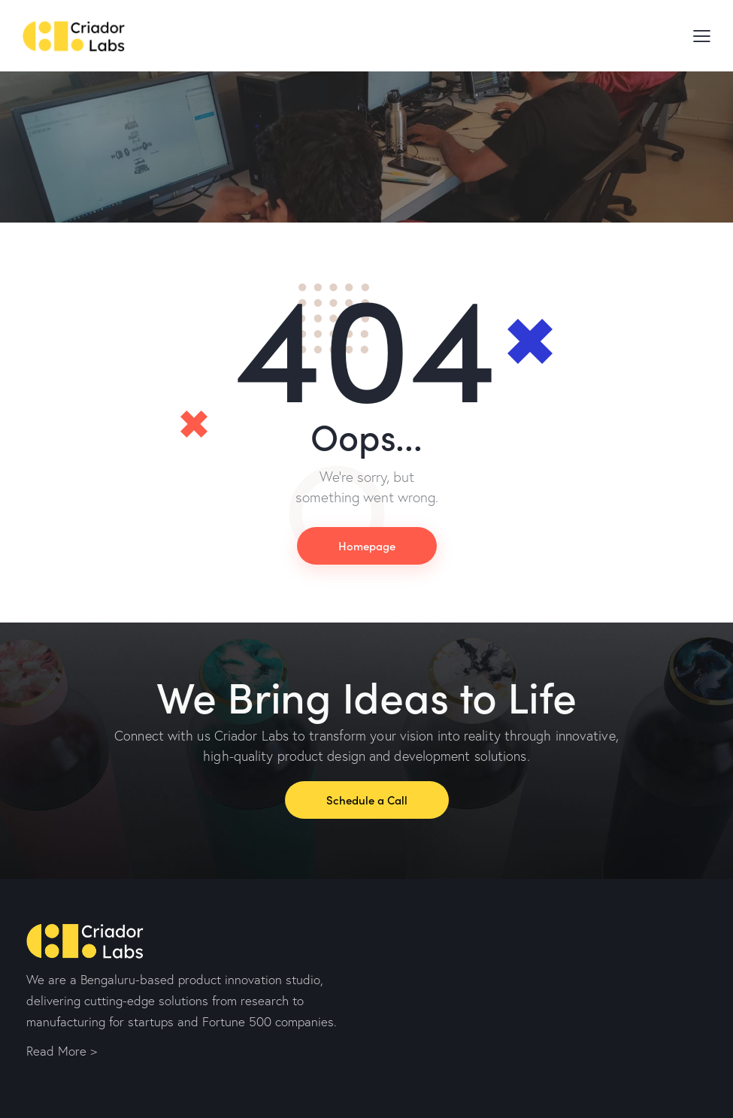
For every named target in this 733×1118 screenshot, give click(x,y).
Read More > (61, 1051)
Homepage (366, 545)
